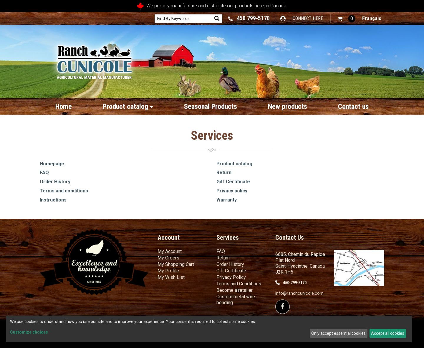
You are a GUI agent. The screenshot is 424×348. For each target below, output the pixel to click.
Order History (55, 181)
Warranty (226, 200)
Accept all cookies (387, 333)
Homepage (52, 163)
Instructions (53, 200)
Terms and (238, 284)
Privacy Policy (231, 277)
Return (223, 172)
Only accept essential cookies (338, 333)
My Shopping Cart (176, 264)
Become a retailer (234, 290)
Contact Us (289, 237)
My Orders (168, 258)
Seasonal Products (210, 106)
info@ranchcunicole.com (299, 293)
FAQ (44, 172)
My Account (170, 251)
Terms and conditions (64, 191)
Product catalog (128, 106)
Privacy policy (231, 191)
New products (287, 106)
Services (227, 237)
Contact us (353, 106)
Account (169, 237)
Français (371, 18)
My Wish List (171, 277)
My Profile (168, 271)
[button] (346, 18)
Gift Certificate (233, 181)
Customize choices (29, 332)
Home (63, 106)
